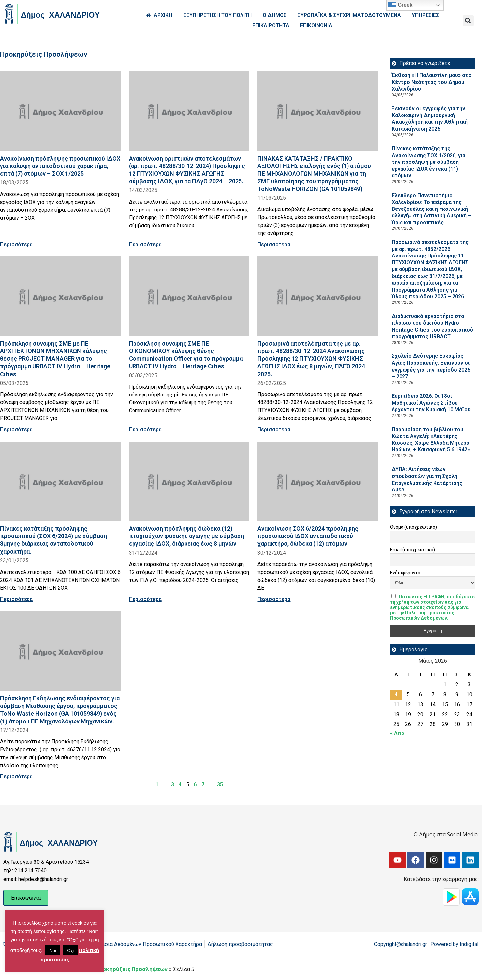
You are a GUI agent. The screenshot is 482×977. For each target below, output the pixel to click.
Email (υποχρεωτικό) (412, 549)
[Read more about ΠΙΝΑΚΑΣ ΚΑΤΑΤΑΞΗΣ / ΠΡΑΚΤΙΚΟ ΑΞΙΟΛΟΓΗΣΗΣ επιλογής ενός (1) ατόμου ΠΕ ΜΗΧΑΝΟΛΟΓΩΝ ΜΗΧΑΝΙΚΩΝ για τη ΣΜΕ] (317, 111)
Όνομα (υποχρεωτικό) (413, 527)
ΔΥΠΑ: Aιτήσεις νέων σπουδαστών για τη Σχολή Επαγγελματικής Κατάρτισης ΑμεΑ (427, 479)
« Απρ (397, 733)
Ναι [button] (52, 950)
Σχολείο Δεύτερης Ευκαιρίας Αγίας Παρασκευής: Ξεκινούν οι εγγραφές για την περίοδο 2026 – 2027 (431, 366)
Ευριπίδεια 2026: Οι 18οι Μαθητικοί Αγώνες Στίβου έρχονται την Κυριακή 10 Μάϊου (431, 403)
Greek (400, 5)
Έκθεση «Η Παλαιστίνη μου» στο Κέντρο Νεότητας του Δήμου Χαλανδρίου (432, 82)
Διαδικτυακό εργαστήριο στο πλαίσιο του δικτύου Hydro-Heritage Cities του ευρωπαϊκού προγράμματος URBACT (432, 326)
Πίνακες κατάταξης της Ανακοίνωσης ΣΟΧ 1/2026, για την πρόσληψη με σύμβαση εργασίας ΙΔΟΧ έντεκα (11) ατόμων (428, 162)
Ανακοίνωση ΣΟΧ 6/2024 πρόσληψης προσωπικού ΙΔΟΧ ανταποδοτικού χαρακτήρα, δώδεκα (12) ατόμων (307, 536)
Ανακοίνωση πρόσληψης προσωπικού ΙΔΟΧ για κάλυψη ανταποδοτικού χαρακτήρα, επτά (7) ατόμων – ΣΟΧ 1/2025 (60, 166)
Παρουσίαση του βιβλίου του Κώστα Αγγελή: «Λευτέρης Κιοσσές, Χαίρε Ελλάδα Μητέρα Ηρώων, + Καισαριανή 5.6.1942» (431, 439)
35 (220, 784)
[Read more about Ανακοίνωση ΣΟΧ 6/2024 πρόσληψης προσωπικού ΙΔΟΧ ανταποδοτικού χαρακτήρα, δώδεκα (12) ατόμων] (317, 481)
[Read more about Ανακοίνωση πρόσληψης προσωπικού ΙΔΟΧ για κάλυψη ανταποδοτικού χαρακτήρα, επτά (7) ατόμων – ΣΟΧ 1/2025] (60, 111)
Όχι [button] (70, 950)
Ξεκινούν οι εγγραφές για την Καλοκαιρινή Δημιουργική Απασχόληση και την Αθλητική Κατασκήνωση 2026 (430, 118)
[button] (468, 20)
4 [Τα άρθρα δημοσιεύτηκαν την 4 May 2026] (396, 694)
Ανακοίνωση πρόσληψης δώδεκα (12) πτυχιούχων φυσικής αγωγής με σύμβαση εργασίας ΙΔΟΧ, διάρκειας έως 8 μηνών (186, 536)
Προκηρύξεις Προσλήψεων (132, 969)
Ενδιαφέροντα (405, 572)
